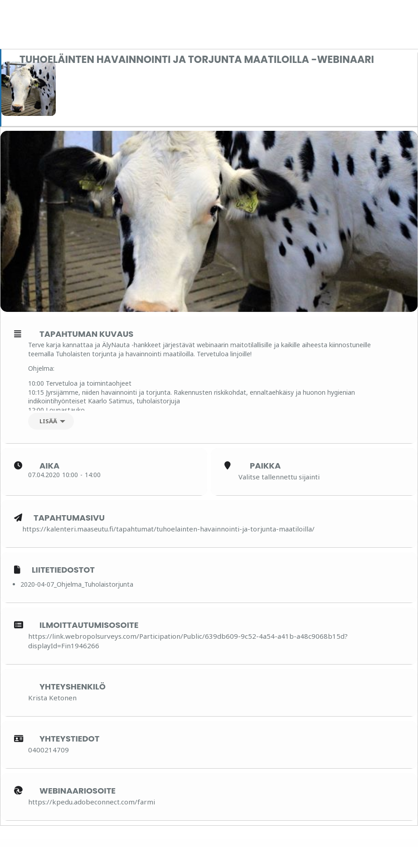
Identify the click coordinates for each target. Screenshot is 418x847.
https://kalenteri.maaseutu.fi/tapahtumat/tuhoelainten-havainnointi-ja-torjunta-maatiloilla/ (168, 536)
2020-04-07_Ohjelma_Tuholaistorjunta (76, 592)
